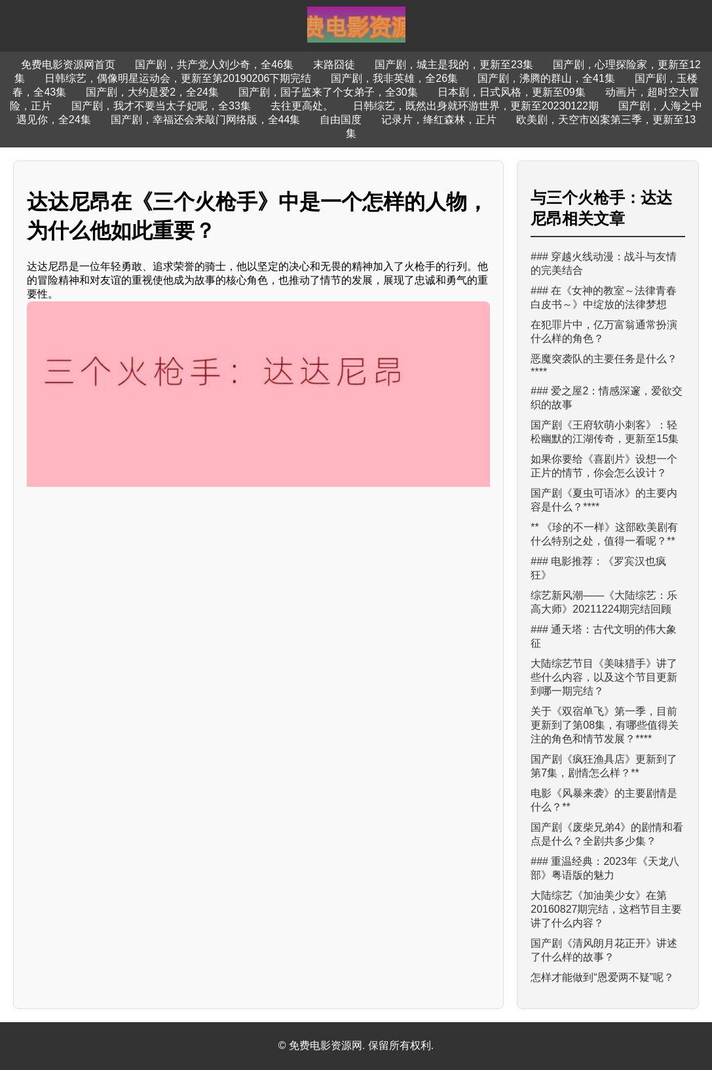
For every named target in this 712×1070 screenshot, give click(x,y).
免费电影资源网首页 (68, 64)
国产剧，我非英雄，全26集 (394, 78)
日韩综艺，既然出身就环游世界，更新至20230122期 (476, 105)
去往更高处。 (302, 105)
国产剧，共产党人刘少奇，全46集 (214, 64)
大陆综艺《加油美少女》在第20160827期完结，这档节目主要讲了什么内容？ (606, 909)
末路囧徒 (334, 64)
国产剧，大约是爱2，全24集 (152, 92)
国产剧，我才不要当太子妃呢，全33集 (161, 105)
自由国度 (341, 119)
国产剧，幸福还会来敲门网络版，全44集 (206, 119)
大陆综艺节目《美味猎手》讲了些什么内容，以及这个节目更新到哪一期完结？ (604, 677)
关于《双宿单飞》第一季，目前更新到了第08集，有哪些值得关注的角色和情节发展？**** (605, 725)
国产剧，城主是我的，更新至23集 (454, 64)
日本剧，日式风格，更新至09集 (512, 92)
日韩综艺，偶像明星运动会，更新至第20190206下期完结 (178, 78)
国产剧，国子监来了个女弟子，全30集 (328, 92)
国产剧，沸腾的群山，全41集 (546, 78)
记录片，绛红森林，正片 (439, 119)
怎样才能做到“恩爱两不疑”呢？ (602, 977)
